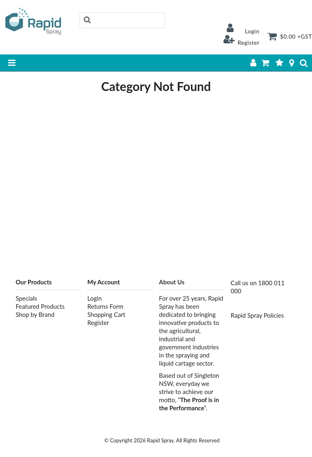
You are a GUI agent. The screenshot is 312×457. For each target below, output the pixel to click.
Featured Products (39, 306)
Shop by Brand (34, 314)
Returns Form (105, 306)
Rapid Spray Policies (257, 315)
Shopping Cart (106, 314)
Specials (26, 298)
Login (252, 31)
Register (249, 42)
